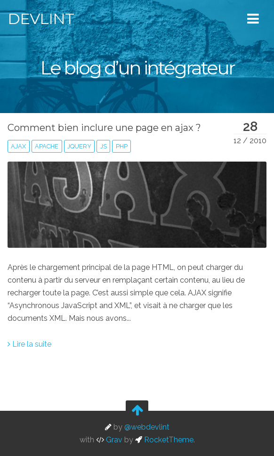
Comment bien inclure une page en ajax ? (104, 127)
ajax (18, 146)
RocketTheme (164, 439)
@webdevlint (146, 427)
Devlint (41, 18)
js (103, 146)
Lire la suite (29, 344)
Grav (109, 439)
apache (46, 146)
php (122, 146)
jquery (79, 146)
